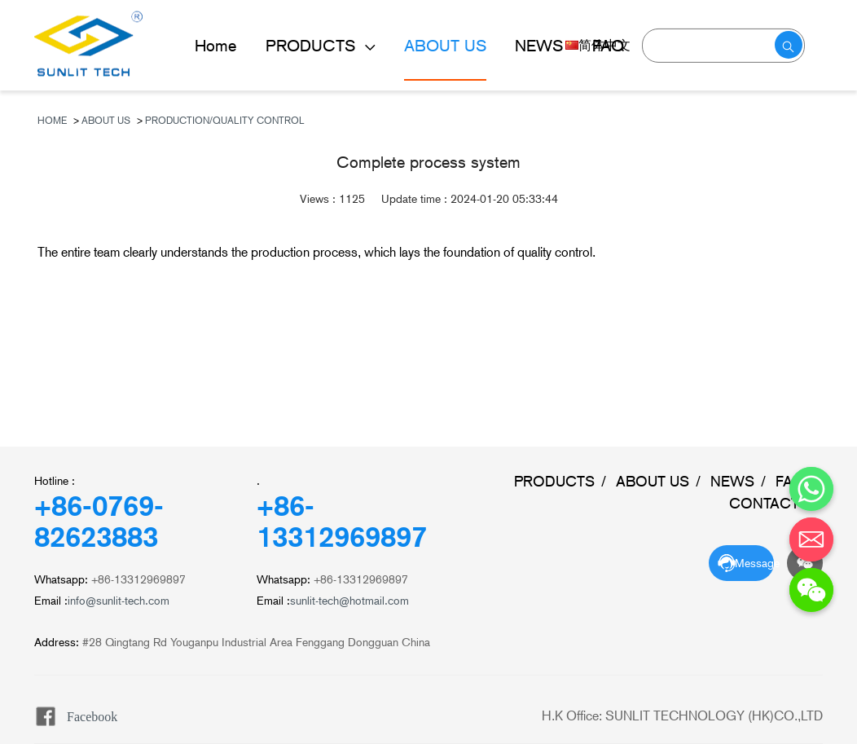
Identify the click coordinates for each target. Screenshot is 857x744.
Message (754, 563)
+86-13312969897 (342, 521)
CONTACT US (776, 503)
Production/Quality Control (225, 120)
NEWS (732, 481)
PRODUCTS (313, 45)
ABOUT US (445, 45)
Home (215, 45)
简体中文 (598, 45)
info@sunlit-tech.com (118, 600)
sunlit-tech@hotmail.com (349, 600)
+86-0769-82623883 (99, 521)
